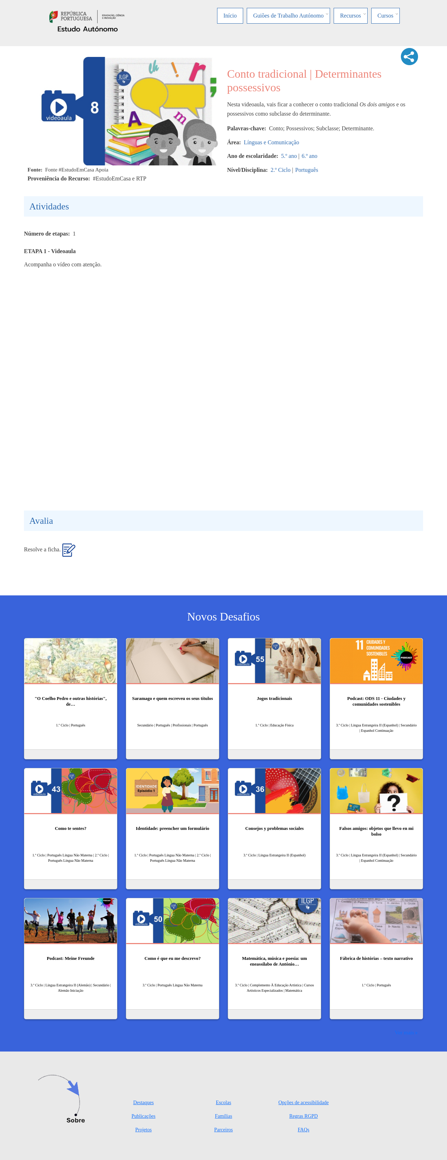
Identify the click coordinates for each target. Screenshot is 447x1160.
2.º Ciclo (281, 170)
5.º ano (289, 156)
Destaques (143, 1102)
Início (230, 16)
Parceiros (223, 1129)
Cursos (385, 16)
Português (306, 170)
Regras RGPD (303, 1116)
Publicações (144, 1116)
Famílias (223, 1116)
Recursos (350, 16)
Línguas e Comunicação (271, 142)
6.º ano (309, 156)
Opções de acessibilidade (303, 1102)
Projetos (143, 1129)
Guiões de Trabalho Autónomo (288, 16)
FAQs (303, 1129)
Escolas (223, 1102)
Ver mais (404, 1032)
